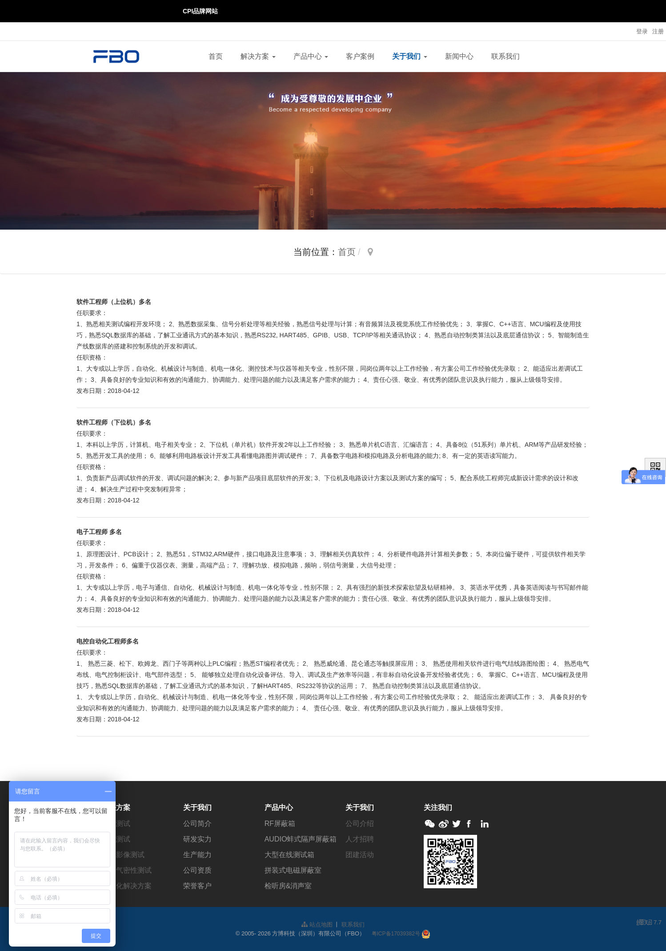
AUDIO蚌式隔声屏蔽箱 (301, 839)
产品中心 (310, 56)
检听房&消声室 (288, 886)
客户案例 (360, 56)
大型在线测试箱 (289, 854)
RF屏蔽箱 (280, 823)
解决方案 (258, 56)
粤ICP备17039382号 (396, 934)
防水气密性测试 (127, 870)
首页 (216, 56)
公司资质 (197, 870)
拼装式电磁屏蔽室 (293, 870)
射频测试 (116, 839)
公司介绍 (359, 823)
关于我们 (409, 56)
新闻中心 (459, 56)
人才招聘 (359, 839)
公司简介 (197, 823)
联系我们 (505, 56)
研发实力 (197, 839)
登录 (642, 31)
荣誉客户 (197, 886)
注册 (658, 31)
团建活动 (359, 854)
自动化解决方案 (127, 886)
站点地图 (317, 924)
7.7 (649, 923)
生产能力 (197, 854)
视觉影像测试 (123, 854)
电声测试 (116, 823)
